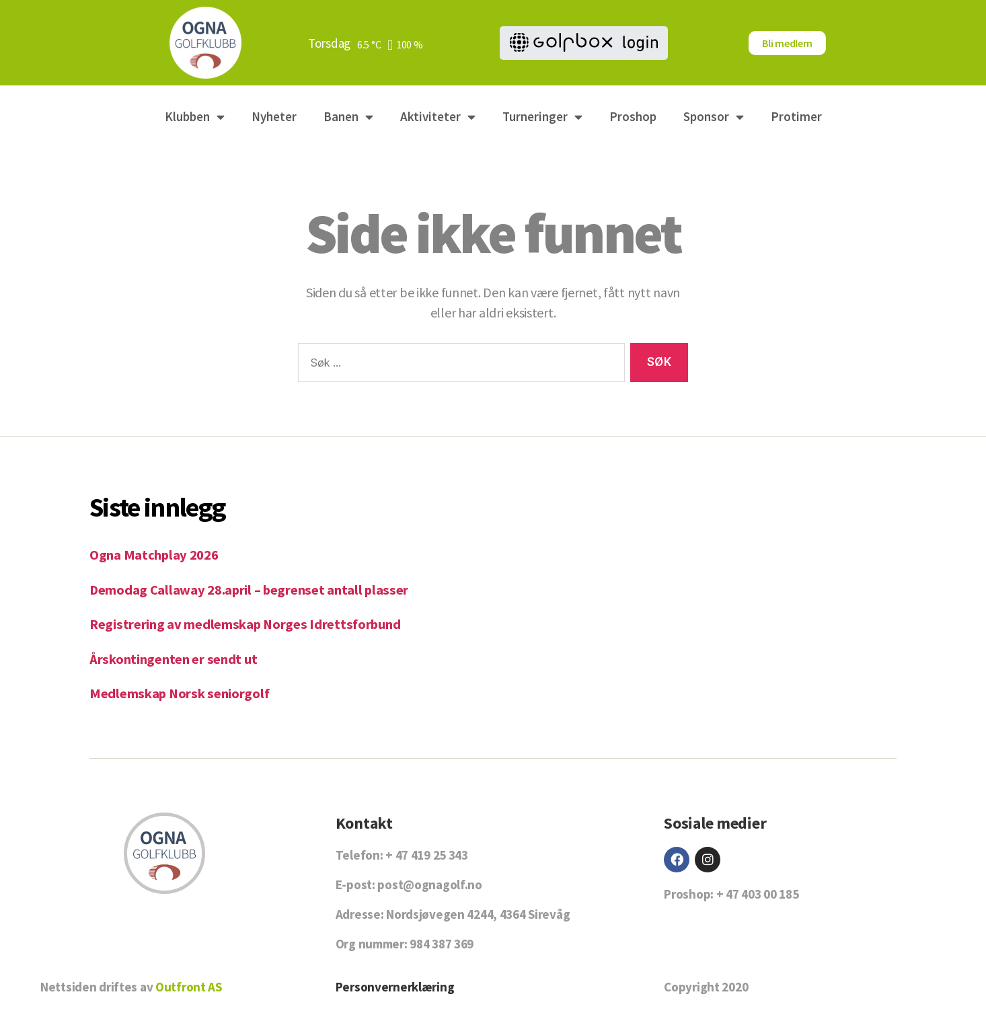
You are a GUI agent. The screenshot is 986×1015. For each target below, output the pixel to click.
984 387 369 (441, 944)
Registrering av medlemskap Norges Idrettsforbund (246, 624)
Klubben (195, 117)
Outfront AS (188, 987)
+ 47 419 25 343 (426, 855)
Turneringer (542, 117)
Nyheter (274, 116)
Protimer (796, 116)
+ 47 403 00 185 (757, 894)
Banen (348, 117)
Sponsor (713, 117)
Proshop (632, 116)
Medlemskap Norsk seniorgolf (180, 693)
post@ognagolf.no (429, 884)
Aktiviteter (438, 117)
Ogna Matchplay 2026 (154, 555)
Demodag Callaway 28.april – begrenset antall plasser (250, 589)
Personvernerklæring (395, 987)
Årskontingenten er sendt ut (174, 659)
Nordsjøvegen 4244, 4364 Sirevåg (478, 914)
